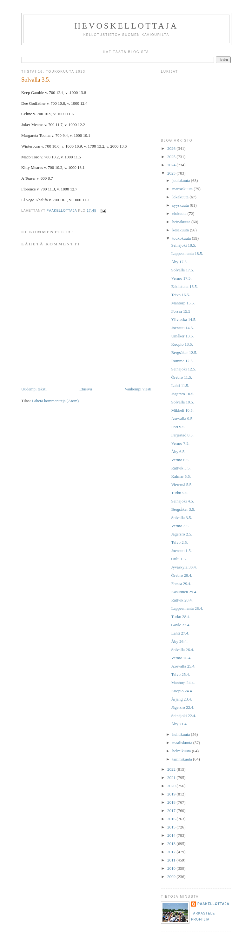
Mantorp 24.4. (183, 682)
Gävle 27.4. (180, 624)
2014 (171, 835)
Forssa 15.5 (180, 311)
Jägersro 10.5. (182, 393)
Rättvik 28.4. (182, 600)
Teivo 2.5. (179, 542)
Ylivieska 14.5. (183, 319)
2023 (171, 173)
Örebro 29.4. (181, 575)
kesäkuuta (181, 230)
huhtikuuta (181, 734)
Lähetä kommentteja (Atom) (55, 400)
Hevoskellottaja (126, 25)
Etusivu (85, 389)
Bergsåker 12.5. (184, 352)
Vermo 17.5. (181, 278)
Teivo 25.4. (180, 674)
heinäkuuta (181, 221)
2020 (171, 785)
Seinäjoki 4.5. (182, 501)
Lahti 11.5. (180, 385)
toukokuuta (182, 238)
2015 (171, 827)
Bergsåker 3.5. (183, 509)
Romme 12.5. (182, 360)
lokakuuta (181, 197)
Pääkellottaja (213, 904)
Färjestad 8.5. (182, 435)
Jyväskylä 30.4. (184, 567)
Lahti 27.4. (180, 633)
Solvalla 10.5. (182, 402)
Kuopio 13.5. (182, 344)
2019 (171, 794)
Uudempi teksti (34, 389)
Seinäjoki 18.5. (183, 245)
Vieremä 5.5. (181, 484)
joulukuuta (181, 180)
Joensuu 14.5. (182, 327)
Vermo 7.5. (180, 443)
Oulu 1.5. (179, 558)
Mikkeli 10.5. (182, 410)
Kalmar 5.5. (181, 476)
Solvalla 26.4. (182, 649)
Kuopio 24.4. (182, 690)
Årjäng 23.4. (181, 699)
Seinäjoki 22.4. (183, 715)
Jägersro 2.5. (181, 534)
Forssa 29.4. (181, 583)
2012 (171, 851)
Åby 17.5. (179, 261)
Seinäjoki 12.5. (183, 369)
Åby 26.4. (179, 641)
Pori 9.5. (178, 426)
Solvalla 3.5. (181, 517)
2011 (171, 860)
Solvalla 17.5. (182, 270)
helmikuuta (182, 750)
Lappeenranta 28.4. (187, 608)
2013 (171, 843)
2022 (171, 769)
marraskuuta (183, 188)
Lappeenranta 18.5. (187, 253)
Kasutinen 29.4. (184, 591)
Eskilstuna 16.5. (184, 286)
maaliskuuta (182, 742)
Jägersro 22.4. (182, 707)
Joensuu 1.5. (181, 550)
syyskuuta (181, 205)
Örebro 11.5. (181, 377)
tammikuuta (182, 759)
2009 (171, 876)
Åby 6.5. (178, 451)
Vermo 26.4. (181, 657)
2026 (171, 148)
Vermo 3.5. (180, 525)
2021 (171, 777)
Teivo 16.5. (180, 294)
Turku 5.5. (179, 492)
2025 (171, 156)
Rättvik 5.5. (180, 468)
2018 (171, 802)
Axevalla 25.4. (183, 666)
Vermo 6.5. (180, 459)
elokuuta (180, 213)
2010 (171, 868)
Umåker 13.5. (182, 336)
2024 (171, 165)
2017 (171, 810)
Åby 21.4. (179, 724)
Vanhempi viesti (138, 389)
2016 (171, 818)
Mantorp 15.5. (183, 303)
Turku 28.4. (180, 616)
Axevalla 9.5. (182, 418)
